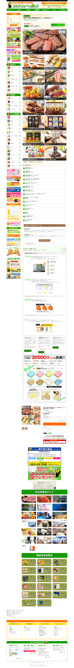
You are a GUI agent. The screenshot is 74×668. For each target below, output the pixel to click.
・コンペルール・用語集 (42, 627)
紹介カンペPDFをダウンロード (44, 240)
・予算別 (10, 627)
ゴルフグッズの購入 (28, 350)
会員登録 (52, 0)
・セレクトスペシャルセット (13, 633)
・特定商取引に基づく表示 (57, 628)
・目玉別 (10, 626)
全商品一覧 (10, 615)
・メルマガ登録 (55, 630)
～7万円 (20, 611)
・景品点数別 (11, 628)
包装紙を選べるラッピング (43, 337)
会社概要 (49, 0)
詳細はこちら (18, 658)
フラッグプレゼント (28, 337)
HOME (7, 611)
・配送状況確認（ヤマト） (42, 630)
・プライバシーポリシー (57, 629)
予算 (8, 16)
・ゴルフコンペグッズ (27, 630)
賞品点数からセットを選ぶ (15, 612)
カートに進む (58, 24)
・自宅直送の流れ (41, 635)
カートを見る (60, 0)
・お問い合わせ (55, 633)
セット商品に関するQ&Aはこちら (29, 243)
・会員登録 (55, 635)
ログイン (56, 0)
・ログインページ (56, 634)
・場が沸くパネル (41, 629)
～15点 (21, 612)
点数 (8, 18)
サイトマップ (65, 0)
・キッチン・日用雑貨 (27, 628)
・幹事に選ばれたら (41, 626)
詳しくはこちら (55, 347)
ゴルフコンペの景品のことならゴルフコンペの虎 (37, 662)
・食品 (25, 626)
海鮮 (19, 613)
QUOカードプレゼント (57, 337)
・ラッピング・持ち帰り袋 (42, 633)
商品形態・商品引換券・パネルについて (31, 253)
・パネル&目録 (26, 629)
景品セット (10, 611)
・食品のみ (10, 630)
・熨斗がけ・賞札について (42, 628)
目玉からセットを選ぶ (15, 613)
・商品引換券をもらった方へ (42, 634)
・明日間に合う (11, 629)
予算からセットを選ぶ (15, 611)
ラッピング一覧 (41, 352)
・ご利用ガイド (55, 626)
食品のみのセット (14, 614)
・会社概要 (55, 627)
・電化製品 (25, 627)
